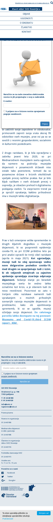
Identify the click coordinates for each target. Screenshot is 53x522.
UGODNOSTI (26, 18)
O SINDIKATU (26, 23)
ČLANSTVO (26, 27)
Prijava (45, 124)
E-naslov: (8, 101)
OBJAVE (26, 14)
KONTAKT (26, 32)
